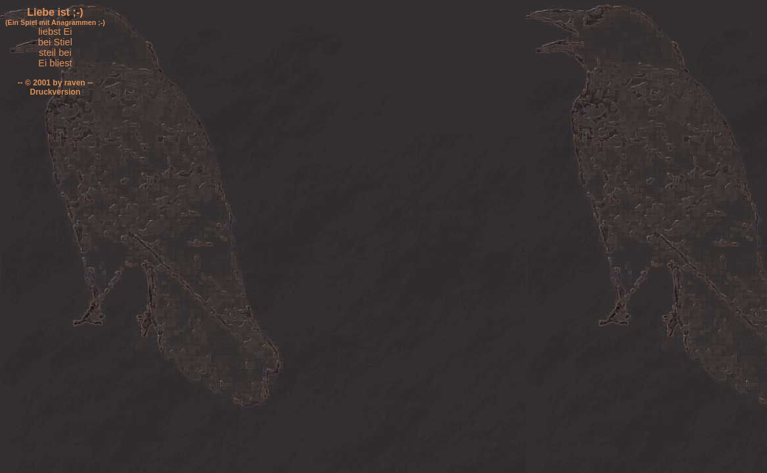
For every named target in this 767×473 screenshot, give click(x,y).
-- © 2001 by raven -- (55, 82)
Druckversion (55, 92)
